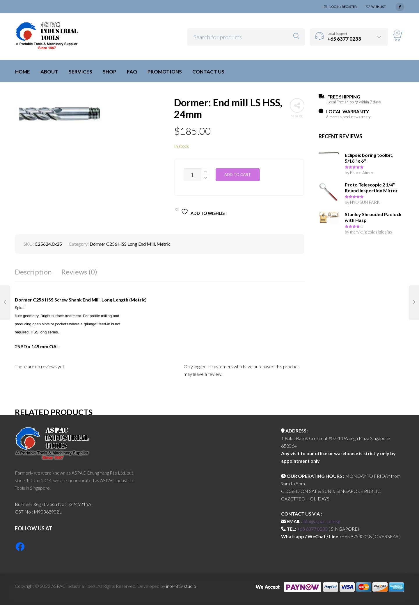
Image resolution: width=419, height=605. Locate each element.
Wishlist (378, 6)
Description (33, 271)
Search (296, 36)
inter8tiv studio (181, 586)
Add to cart (237, 174)
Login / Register (343, 6)
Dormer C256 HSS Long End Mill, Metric (130, 244)
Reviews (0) (79, 271)
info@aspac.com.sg (321, 521)
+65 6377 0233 (312, 529)
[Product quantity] (192, 174)
